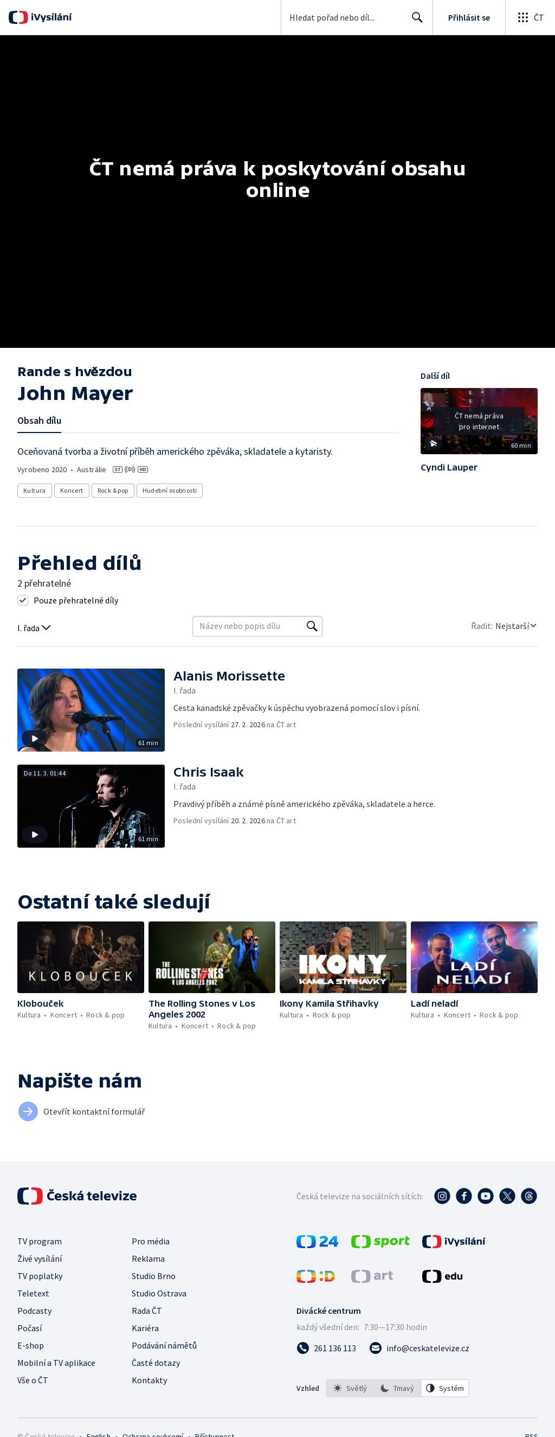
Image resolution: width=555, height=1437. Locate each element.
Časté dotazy (156, 1362)
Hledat (414, 22)
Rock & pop (113, 490)
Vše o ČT (32, 1380)
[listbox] (397, 1388)
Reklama (148, 1258)
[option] (350, 1388)
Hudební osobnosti (170, 490)
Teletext (33, 1293)
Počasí (29, 1327)
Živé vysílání (39, 1258)
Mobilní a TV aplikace (56, 1362)
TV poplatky (39, 1275)
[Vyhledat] (312, 626)
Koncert (71, 490)
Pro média (151, 1241)
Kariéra (145, 1327)
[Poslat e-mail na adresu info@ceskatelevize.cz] (419, 1348)
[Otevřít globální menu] (530, 17)
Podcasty (34, 1310)
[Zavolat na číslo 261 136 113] (326, 1348)
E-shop (30, 1345)
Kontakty (149, 1380)
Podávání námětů (164, 1345)
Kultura (34, 490)
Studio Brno (154, 1275)
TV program (39, 1241)
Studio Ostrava (159, 1293)
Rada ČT (147, 1310)
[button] (479, 425)
